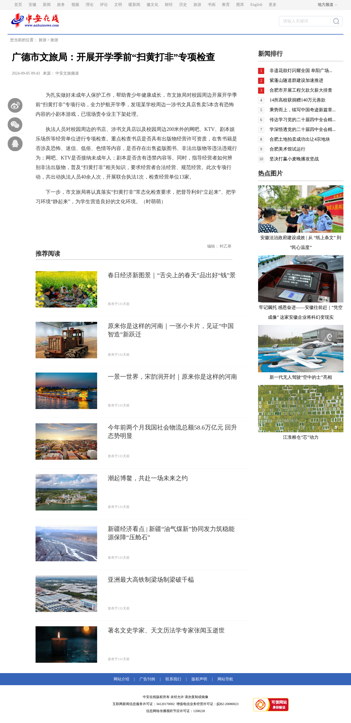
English (257, 5)
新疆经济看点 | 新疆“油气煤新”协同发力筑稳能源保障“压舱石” (171, 533)
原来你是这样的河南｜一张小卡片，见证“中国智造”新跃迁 (171, 330)
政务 (61, 5)
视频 (75, 5)
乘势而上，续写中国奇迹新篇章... (303, 109)
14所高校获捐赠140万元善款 (298, 100)
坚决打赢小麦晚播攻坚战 (294, 158)
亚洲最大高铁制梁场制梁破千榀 (151, 579)
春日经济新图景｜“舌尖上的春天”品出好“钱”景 (172, 275)
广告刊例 (147, 679)
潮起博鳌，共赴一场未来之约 (148, 478)
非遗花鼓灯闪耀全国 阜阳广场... (301, 70)
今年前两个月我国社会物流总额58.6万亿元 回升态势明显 (172, 431)
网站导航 (224, 679)
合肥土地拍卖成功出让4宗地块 (300, 139)
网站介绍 (122, 679)
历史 (183, 5)
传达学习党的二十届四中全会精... (303, 119)
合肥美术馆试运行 (287, 149)
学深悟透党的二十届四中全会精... (303, 129)
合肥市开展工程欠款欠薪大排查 (301, 90)
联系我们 (173, 679)
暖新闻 (134, 5)
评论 (104, 5)
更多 (273, 5)
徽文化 (152, 5)
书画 (212, 5)
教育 (226, 5)
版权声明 (199, 679)
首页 (18, 5)
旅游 (197, 5)
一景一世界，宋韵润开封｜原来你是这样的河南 (172, 376)
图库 (240, 5)
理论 (89, 5)
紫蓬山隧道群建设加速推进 (296, 80)
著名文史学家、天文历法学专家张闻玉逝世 (166, 630)
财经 (169, 5)
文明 (118, 5)
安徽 (32, 5)
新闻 (47, 5)
